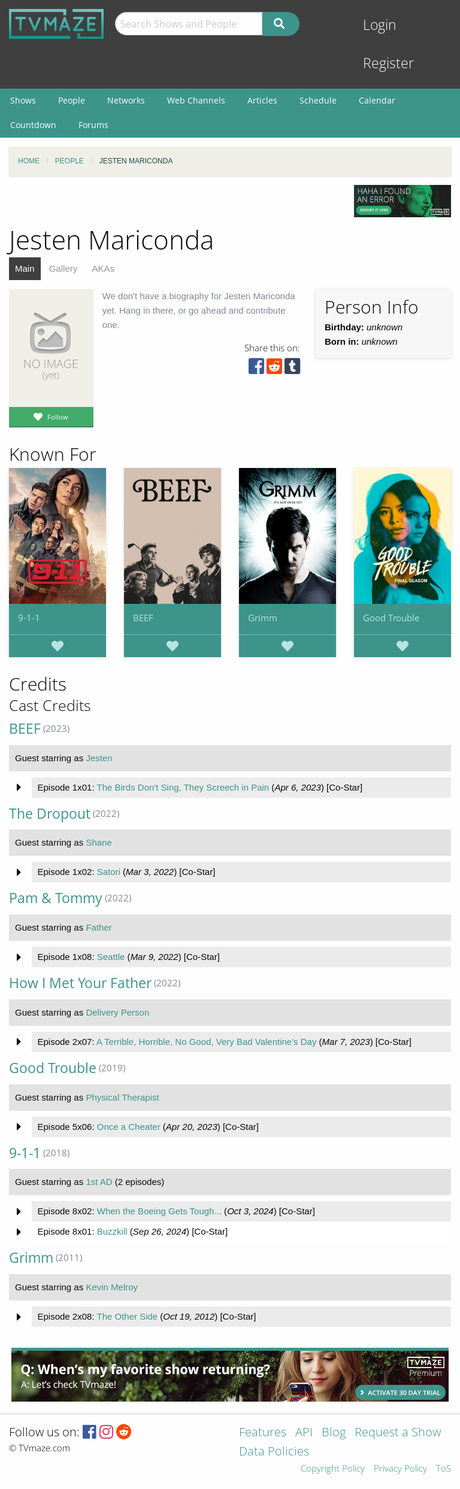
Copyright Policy (333, 1469)
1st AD (99, 1182)
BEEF (143, 618)
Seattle (111, 957)
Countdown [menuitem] (33, 124)
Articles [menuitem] (262, 100)
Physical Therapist (122, 1097)
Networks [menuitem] (126, 100)
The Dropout (49, 813)
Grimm (262, 618)
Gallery (63, 268)
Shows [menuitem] (23, 100)
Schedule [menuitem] (318, 100)
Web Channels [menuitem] (196, 100)
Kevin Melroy (112, 1287)
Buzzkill (112, 1231)
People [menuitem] (71, 100)
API (304, 1433)
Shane (98, 842)
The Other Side (127, 1316)
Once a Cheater (129, 1127)
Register (388, 63)
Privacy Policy (400, 1469)
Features (262, 1433)
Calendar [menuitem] (377, 100)
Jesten (99, 758)
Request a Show (398, 1433)
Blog (334, 1433)
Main (25, 268)
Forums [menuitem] (93, 124)
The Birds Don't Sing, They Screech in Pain (182, 787)
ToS (443, 1469)
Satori (108, 872)
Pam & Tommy (55, 898)
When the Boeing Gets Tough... (159, 1211)
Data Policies (274, 1452)
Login (380, 25)
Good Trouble (391, 618)
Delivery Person (117, 1012)
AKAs (103, 268)
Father (98, 927)
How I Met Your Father (80, 983)
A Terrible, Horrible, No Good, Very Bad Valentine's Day (206, 1042)
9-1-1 (29, 618)
